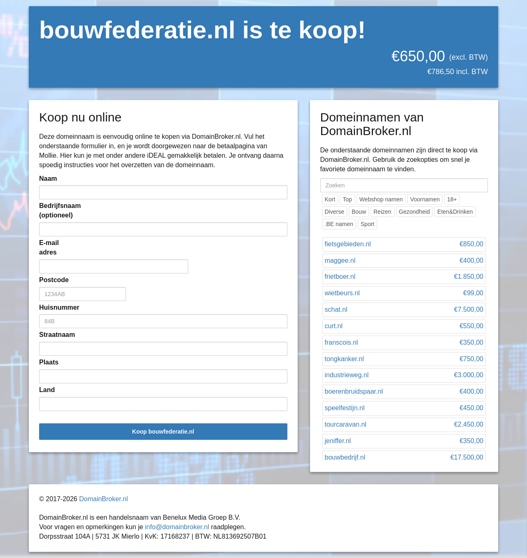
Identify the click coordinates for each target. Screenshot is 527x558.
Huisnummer (51, 307)
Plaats (48, 362)
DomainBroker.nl (103, 498)
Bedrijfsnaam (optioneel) (51, 210)
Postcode (51, 279)
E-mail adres (49, 247)
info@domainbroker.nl (177, 526)
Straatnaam (51, 334)
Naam (48, 178)
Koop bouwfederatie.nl (163, 431)
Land (47, 389)
